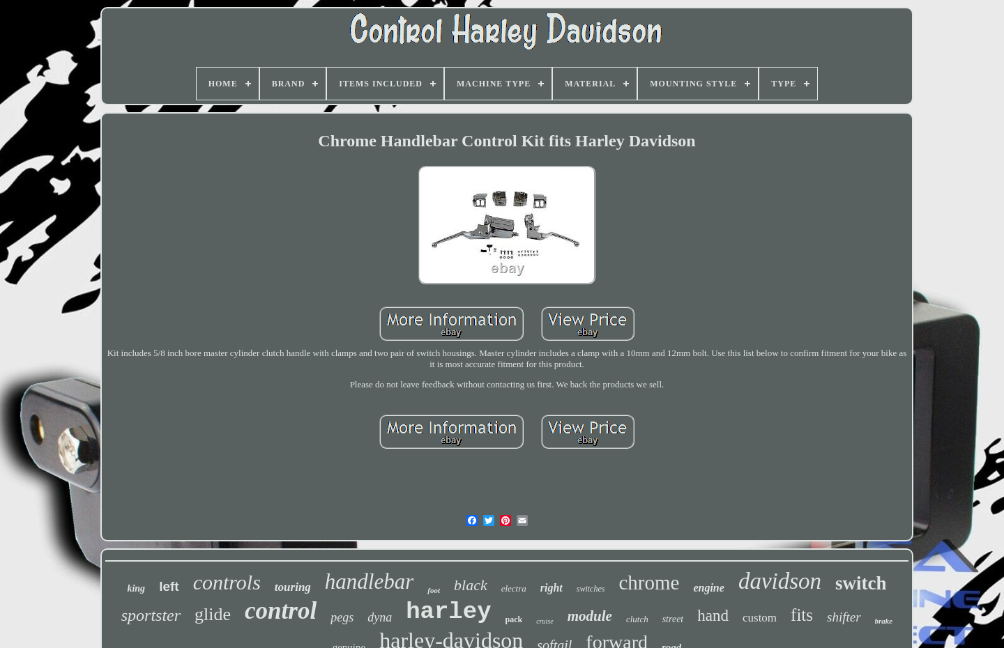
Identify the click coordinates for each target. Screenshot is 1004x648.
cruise (544, 621)
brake (884, 621)
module (590, 616)
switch (861, 583)
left (169, 586)
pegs (341, 617)
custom (760, 617)
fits (802, 614)
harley (448, 612)
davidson (779, 581)
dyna (379, 617)
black (470, 585)
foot (433, 590)
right (551, 588)
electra (513, 588)
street (673, 619)
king (136, 588)
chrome (648, 582)
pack (514, 619)
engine (708, 588)
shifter (844, 617)
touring (293, 587)
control (281, 610)
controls (227, 582)
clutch (637, 619)
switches (591, 589)
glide (213, 614)
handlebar (369, 581)
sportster (151, 615)
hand (713, 615)
